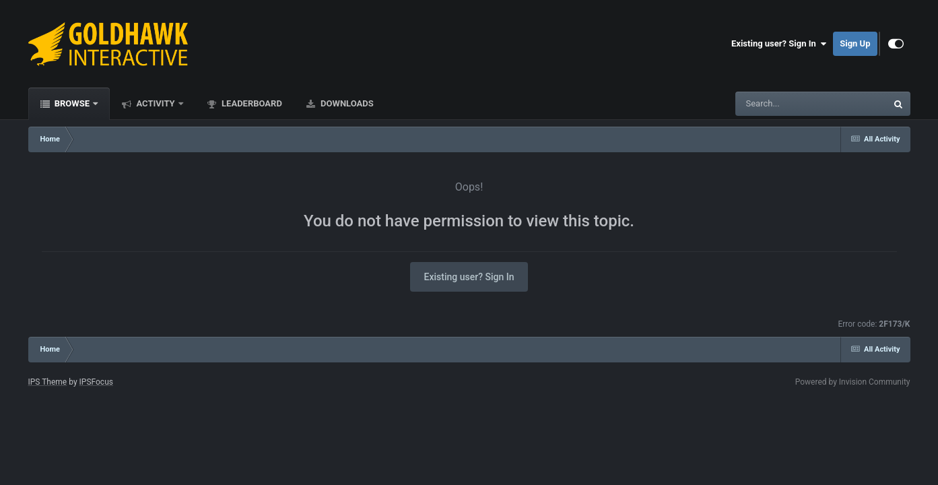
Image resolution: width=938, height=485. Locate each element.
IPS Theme (47, 382)
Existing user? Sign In (778, 44)
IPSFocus (96, 382)
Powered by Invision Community (852, 382)
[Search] (777, 104)
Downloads (346, 103)
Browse (72, 103)
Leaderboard (251, 103)
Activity (155, 103)
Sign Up (855, 43)
